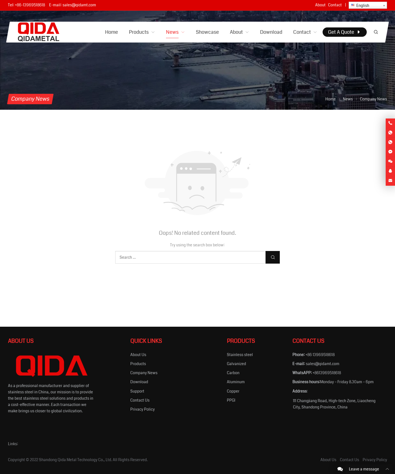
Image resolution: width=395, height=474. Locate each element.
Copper (233, 391)
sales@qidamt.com (79, 5)
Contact (335, 5)
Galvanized (236, 363)
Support (137, 391)
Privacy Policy (142, 409)
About (320, 5)
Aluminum (236, 382)
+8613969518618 (327, 373)
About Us (138, 354)
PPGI (231, 400)
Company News (143, 373)
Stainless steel (240, 354)
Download (139, 382)
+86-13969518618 (30, 5)
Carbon (233, 373)
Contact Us (139, 400)
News (348, 99)
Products (138, 363)
